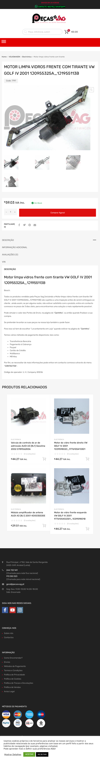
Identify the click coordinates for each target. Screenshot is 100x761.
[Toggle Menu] (3, 42)
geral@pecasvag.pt (15, 584)
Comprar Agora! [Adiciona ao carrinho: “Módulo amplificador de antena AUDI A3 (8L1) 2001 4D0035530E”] (44, 526)
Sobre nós (8, 633)
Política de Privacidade (14, 674)
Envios (7, 662)
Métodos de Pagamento (15, 666)
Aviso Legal (9, 691)
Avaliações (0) (10, 254)
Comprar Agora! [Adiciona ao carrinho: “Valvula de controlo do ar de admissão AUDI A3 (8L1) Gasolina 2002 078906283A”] (44, 459)
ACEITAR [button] (29, 754)
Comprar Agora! (58, 212)
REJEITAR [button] (42, 754)
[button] (91, 89)
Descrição (8, 240)
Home (4, 57)
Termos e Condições (13, 670)
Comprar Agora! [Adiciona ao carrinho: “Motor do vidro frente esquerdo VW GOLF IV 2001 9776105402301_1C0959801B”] (87, 529)
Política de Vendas (12, 687)
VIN (3, 262)
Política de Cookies (12, 679)
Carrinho (59, 313)
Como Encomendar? (13, 658)
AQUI (53, 748)
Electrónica (27, 57)
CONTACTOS (10, 366)
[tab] (50, 240)
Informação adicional (14, 247)
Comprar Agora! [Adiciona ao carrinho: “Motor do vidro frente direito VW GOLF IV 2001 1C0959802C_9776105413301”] (87, 459)
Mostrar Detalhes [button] (12, 754)
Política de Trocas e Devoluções (18, 683)
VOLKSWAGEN (14, 57)
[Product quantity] (10, 212)
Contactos (9, 637)
